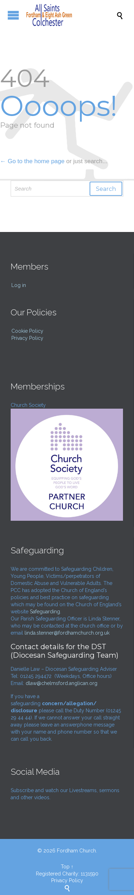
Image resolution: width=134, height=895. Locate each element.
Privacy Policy (27, 338)
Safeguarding (45, 611)
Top (65, 866)
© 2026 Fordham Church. (67, 850)
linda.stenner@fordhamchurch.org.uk (67, 633)
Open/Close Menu (13, 15)
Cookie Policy (27, 331)
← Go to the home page (32, 161)
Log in (18, 285)
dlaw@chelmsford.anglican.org (61, 683)
